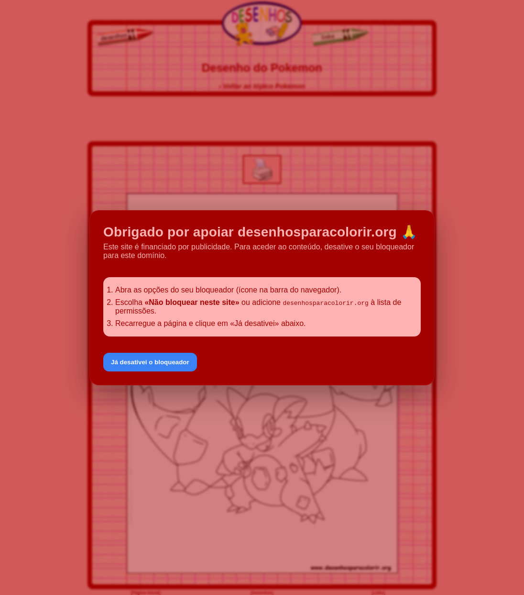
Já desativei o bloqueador (150, 362)
